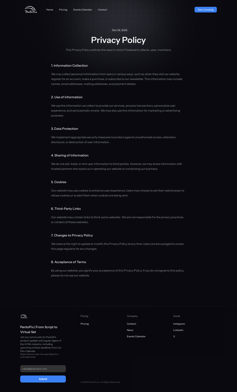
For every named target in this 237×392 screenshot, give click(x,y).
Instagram (179, 323)
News (130, 330)
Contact (131, 323)
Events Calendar (136, 336)
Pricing (85, 323)
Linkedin (178, 330)
